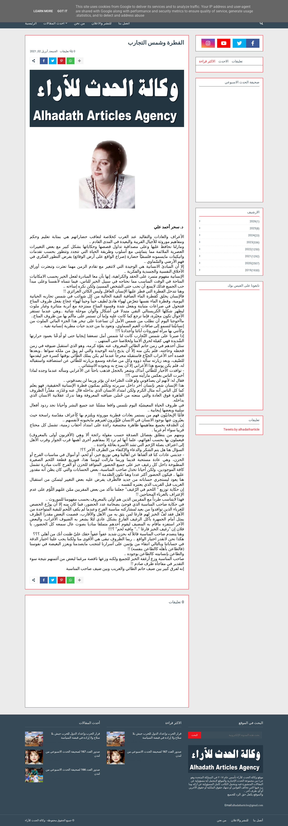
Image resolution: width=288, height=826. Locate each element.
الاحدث (223, 61)
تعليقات (237, 61)
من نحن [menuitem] (79, 23)
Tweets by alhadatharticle (241, 429)
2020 (252, 263)
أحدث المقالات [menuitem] (53, 23)
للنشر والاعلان (239, 820)
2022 (252, 249)
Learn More (43, 11)
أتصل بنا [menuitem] (124, 23)
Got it (62, 11)
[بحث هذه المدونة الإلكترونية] (231, 735)
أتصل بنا (258, 820)
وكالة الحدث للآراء (35, 820)
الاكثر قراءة (207, 61)
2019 (252, 270)
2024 (253, 235)
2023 (253, 242)
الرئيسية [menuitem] (31, 23)
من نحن (221, 820)
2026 (254, 221)
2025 (254, 228)
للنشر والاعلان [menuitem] (102, 23)
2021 (252, 256)
